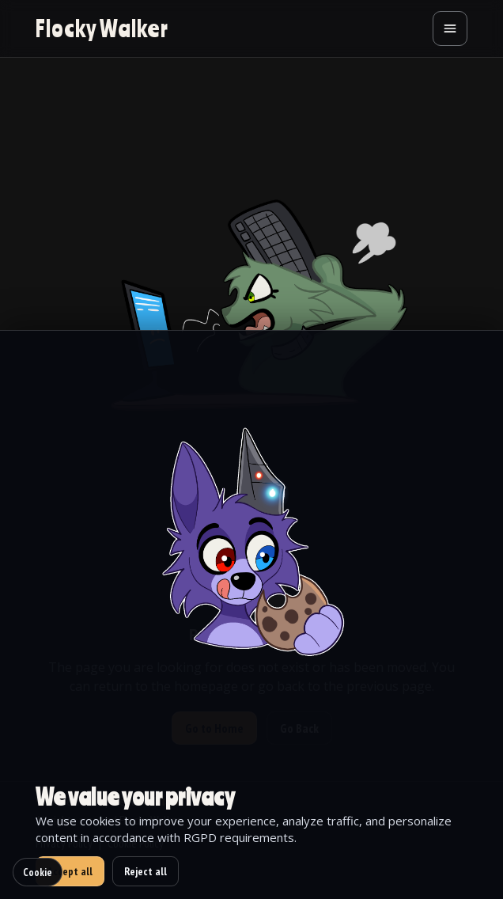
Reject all (145, 871)
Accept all (70, 871)
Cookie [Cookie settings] (37, 872)
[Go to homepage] (102, 28)
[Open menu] (450, 28)
